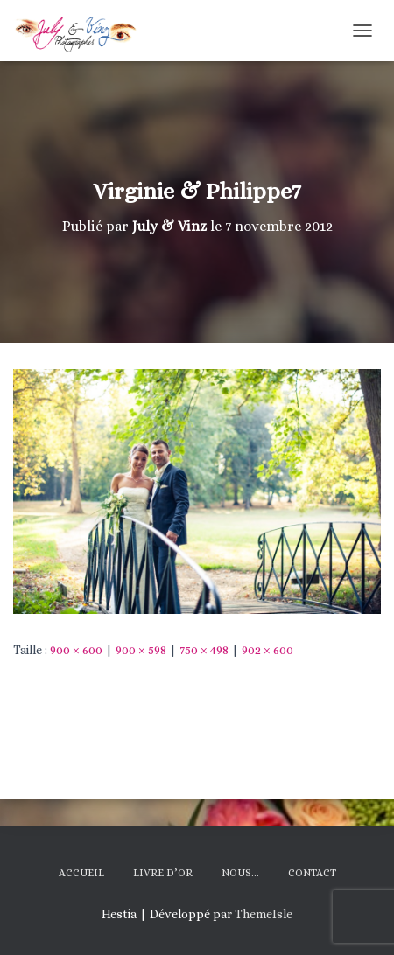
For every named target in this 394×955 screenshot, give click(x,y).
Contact (312, 873)
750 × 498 (204, 650)
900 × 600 (76, 650)
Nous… (240, 873)
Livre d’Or (163, 873)
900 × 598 (141, 650)
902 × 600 (267, 650)
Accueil (81, 873)
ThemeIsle (263, 914)
